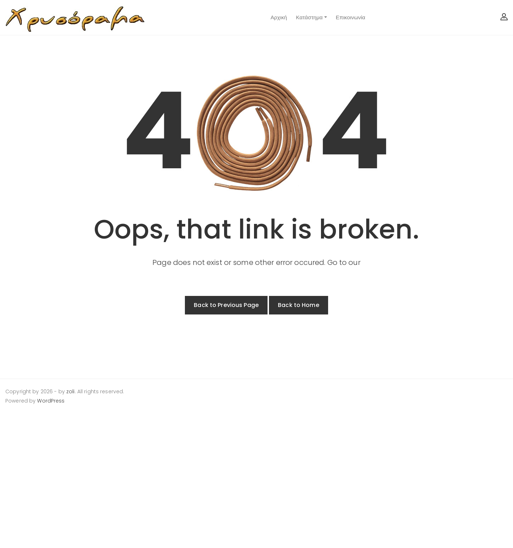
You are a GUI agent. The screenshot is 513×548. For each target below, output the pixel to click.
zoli (70, 391)
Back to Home (298, 305)
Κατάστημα (309, 17)
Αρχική (278, 17)
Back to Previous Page (226, 305)
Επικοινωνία (351, 17)
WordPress (50, 400)
